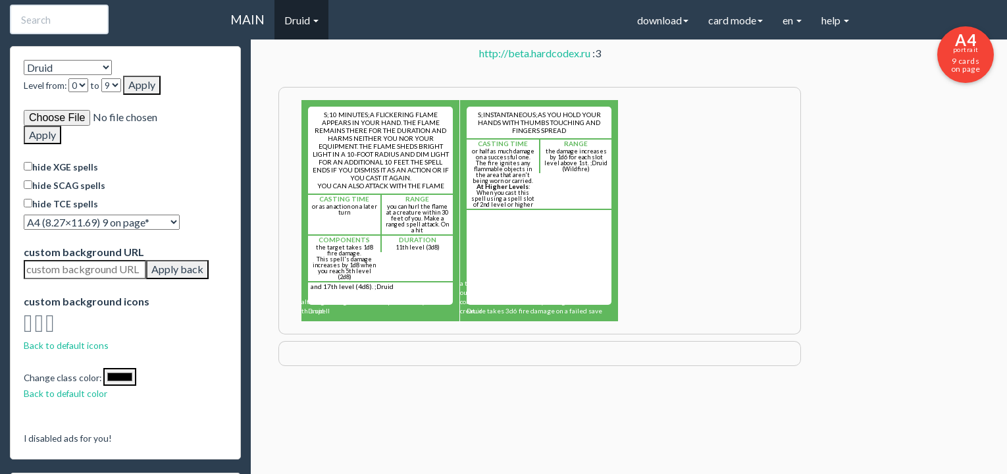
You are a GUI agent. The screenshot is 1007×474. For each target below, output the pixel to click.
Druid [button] (301, 20)
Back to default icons (66, 345)
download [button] (662, 20)
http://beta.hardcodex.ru (534, 53)
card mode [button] (735, 20)
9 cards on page (965, 52)
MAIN (247, 19)
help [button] (835, 20)
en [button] (792, 20)
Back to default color (65, 393)
